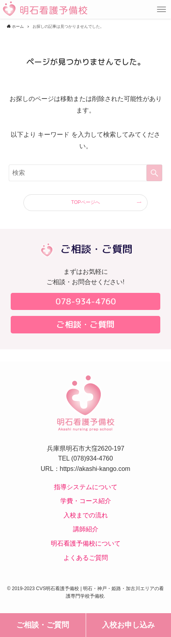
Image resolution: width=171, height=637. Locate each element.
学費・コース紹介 (85, 501)
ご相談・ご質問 (42, 625)
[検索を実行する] (154, 173)
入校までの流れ (85, 515)
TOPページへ (85, 202)
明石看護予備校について (86, 543)
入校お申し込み (128, 625)
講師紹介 (85, 529)
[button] (161, 9)
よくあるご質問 (85, 557)
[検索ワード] (86, 173)
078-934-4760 (86, 301)
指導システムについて (85, 487)
